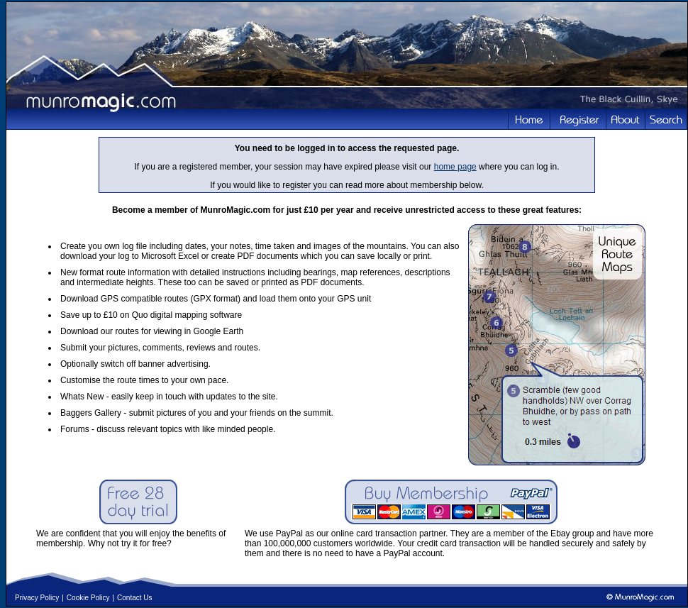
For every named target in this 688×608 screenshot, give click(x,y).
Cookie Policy (88, 598)
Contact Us (134, 598)
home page (455, 167)
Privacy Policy (37, 598)
